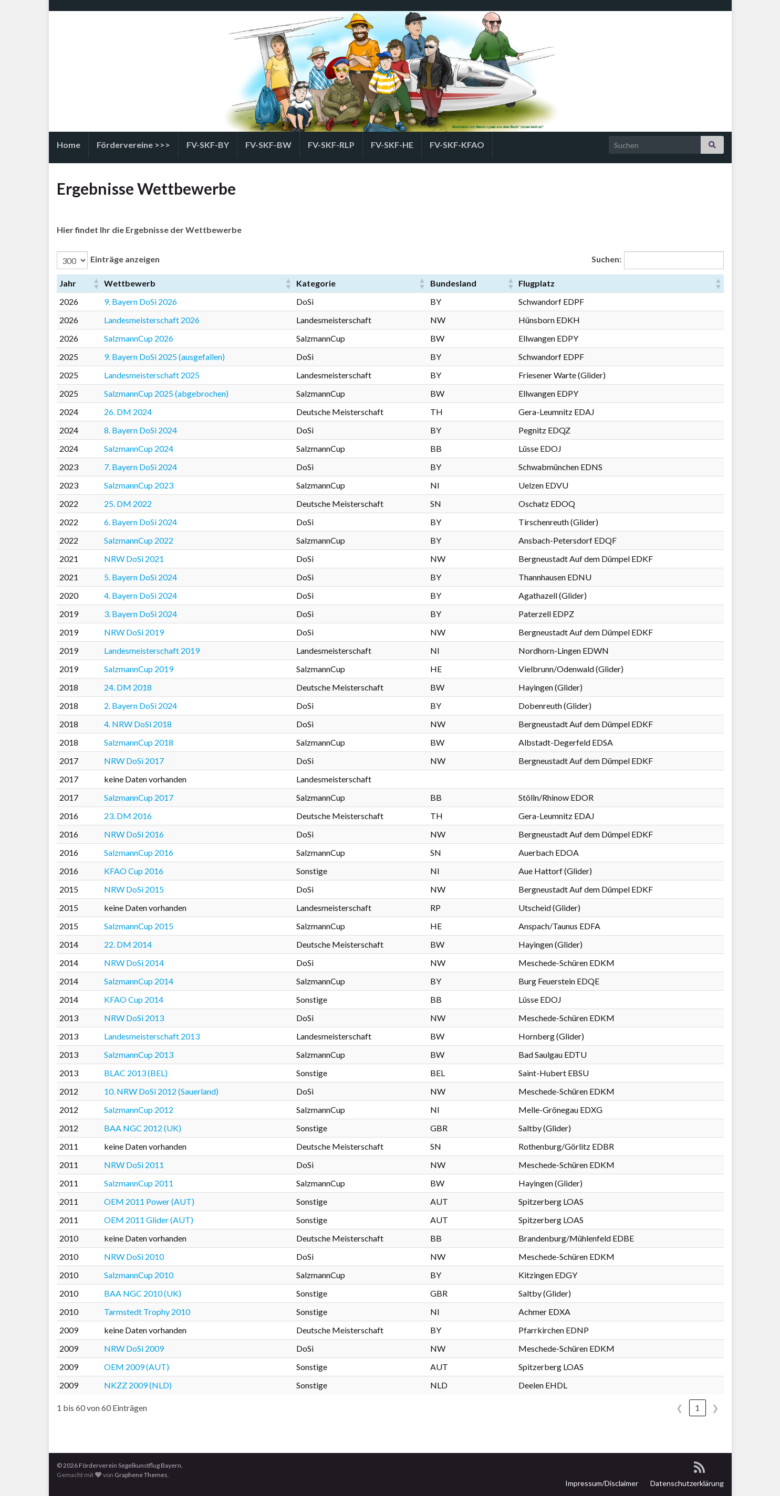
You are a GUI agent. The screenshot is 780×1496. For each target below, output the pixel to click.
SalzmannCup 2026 (138, 338)
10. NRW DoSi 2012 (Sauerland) (161, 1091)
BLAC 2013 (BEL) (136, 1073)
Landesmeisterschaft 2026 (152, 320)
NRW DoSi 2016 (134, 834)
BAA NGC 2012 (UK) (142, 1128)
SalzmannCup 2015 (138, 926)
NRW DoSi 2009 (134, 1348)
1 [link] (697, 1408)
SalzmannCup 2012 (138, 1110)
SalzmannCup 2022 (138, 540)
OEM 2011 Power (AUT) (149, 1201)
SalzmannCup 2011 (138, 1183)
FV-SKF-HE (392, 145)
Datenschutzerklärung (687, 1483)
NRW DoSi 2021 (134, 559)
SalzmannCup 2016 (138, 852)
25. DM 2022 (128, 503)
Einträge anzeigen (125, 259)
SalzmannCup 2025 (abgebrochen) (166, 393)
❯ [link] (715, 1408)
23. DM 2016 (128, 816)
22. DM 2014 (128, 944)
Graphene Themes (141, 1475)
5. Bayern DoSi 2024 (140, 577)
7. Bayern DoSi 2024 (140, 467)
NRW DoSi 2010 (134, 1256)
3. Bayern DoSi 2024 (140, 614)
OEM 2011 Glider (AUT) (148, 1220)
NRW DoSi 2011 (134, 1165)
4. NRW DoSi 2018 (138, 724)
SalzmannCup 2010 (138, 1275)
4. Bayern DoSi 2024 (140, 595)
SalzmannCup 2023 (138, 485)
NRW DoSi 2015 (134, 889)
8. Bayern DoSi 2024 (140, 430)
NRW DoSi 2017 (134, 761)
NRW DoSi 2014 (134, 963)
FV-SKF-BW (268, 145)
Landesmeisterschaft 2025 (152, 375)
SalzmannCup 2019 (138, 669)
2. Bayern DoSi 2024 (140, 705)
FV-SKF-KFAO (457, 145)
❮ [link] (679, 1408)
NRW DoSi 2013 (134, 1018)
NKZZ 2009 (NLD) (138, 1385)
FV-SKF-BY (207, 145)
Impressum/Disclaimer (601, 1483)
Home (68, 145)
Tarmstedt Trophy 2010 (147, 1312)
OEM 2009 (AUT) (136, 1367)
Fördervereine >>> (133, 145)
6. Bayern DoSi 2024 (140, 522)
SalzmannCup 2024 (138, 448)
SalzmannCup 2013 (138, 1054)
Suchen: (606, 259)
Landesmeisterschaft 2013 (152, 1036)
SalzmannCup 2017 (138, 797)
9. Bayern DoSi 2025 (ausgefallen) (164, 357)
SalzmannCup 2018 (138, 742)
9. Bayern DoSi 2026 (140, 301)
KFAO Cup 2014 (133, 999)
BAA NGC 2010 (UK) (142, 1293)
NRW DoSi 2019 (134, 632)
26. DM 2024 (128, 412)
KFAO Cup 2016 (133, 871)
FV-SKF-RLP (331, 145)
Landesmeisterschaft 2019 (152, 650)
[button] (95, 283)
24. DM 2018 (128, 687)
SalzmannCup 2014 (138, 981)
